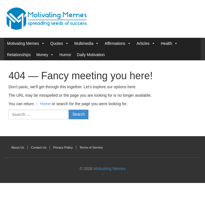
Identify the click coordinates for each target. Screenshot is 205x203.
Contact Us (38, 147)
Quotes (56, 43)
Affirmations (114, 43)
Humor (65, 54)
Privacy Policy (63, 147)
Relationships (19, 54)
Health (166, 43)
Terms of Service (91, 147)
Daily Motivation (91, 54)
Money (42, 54)
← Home (42, 104)
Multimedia (83, 43)
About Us (17, 147)
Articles (143, 43)
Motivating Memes (23, 43)
